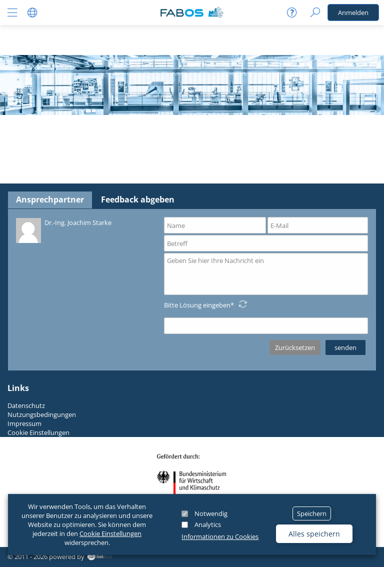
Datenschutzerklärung (49, 361)
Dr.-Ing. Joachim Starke (64, 230)
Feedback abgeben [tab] (137, 199)
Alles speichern (314, 533)
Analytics (207, 524)
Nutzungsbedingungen (42, 414)
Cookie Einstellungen (111, 533)
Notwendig (211, 513)
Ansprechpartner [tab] (50, 199)
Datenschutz (26, 405)
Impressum (25, 423)
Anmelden (353, 12)
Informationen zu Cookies (220, 536)
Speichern (311, 513)
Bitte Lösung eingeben (197, 305)
